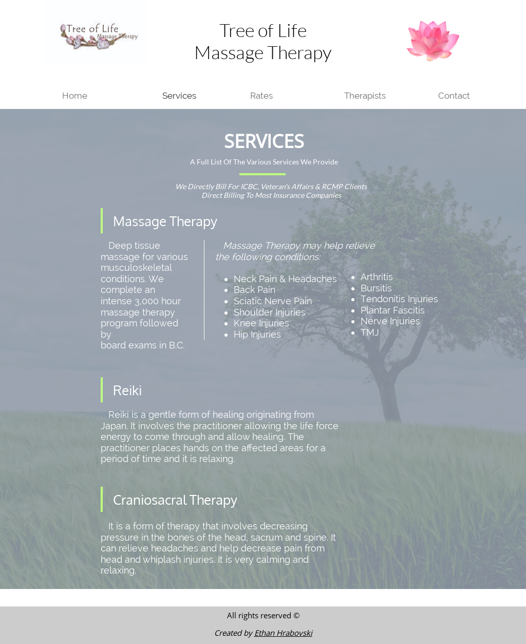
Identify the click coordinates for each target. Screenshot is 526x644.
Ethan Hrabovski (283, 633)
